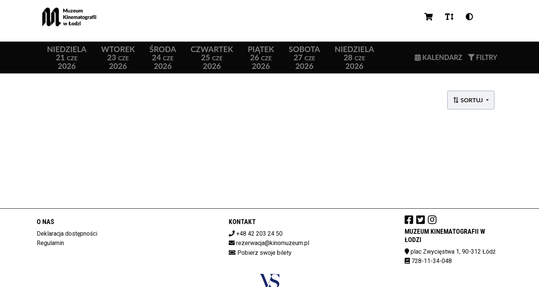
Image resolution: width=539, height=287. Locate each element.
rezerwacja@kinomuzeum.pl (272, 243)
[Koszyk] (428, 17)
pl (488, 16)
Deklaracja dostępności (67, 233)
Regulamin (50, 243)
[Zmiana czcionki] (449, 17)
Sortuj (468, 99)
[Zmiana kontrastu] (469, 17)
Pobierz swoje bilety (264, 252)
